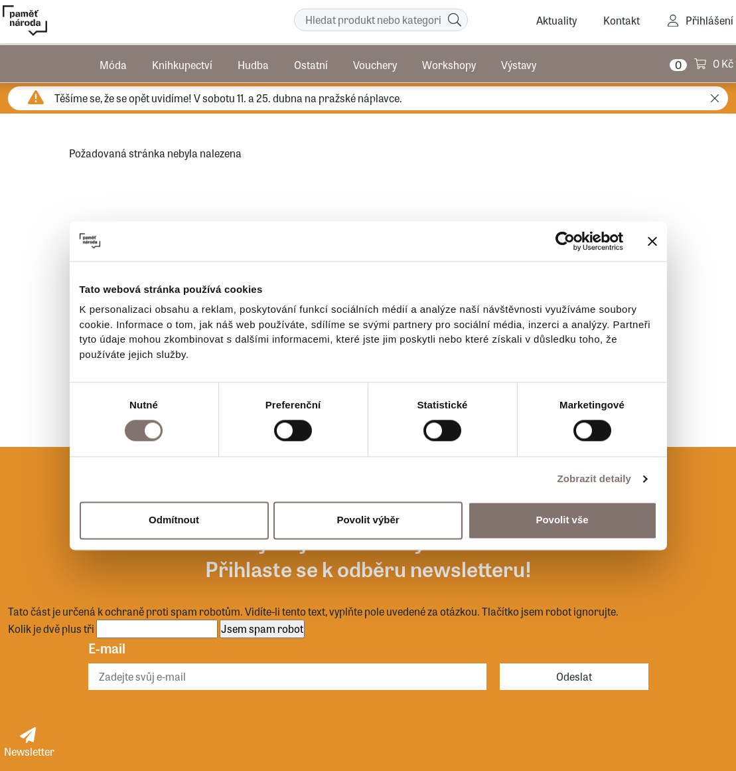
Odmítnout (174, 520)
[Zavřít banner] (652, 241)
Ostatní (311, 62)
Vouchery (375, 62)
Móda (113, 62)
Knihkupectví (182, 62)
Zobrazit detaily (594, 479)
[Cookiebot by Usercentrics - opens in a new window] (565, 241)
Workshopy (449, 62)
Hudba (253, 62)
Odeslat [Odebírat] (574, 676)
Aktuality (556, 20)
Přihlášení (709, 20)
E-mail (106, 647)
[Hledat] (454, 20)
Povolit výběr (367, 520)
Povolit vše (562, 520)
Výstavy (518, 62)
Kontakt (621, 20)
